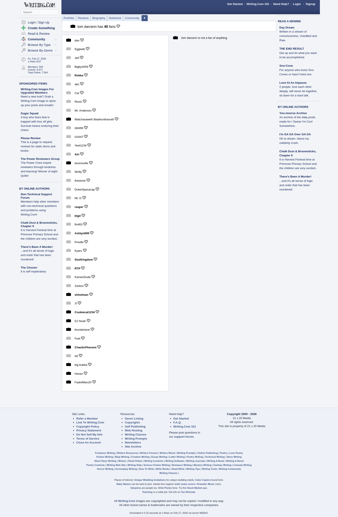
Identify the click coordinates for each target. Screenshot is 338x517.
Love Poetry (236, 453)
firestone (80, 180)
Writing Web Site (116, 465)
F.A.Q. (177, 422)
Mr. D (78, 198)
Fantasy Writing (222, 465)
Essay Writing (159, 457)
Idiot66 (79, 128)
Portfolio (69, 18)
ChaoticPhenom (85, 347)
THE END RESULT (291, 48)
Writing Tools (209, 469)
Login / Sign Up (38, 22)
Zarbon (79, 286)
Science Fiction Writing (157, 465)
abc (77, 84)
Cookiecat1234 (85, 312)
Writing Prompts (136, 438)
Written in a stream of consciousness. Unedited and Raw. (298, 36)
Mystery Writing (202, 465)
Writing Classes (135, 434)
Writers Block (167, 453)
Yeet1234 (81, 145)
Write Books (163, 469)
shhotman (81, 294)
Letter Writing (177, 457)
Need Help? (281, 4)
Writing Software (174, 461)
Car (77, 92)
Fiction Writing (104, 457)
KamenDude (83, 277)
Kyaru (78, 250)
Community (132, 18)
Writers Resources (127, 453)
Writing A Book (215, 461)
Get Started (235, 4)
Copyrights (132, 422)
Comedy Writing (242, 465)
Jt (76, 303)
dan (77, 40)
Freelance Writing (105, 453)
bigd (78, 215)
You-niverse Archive (293, 113)
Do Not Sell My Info (89, 434)
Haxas (79, 373)
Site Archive (133, 446)
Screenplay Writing (126, 469)
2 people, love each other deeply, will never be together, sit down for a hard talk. (298, 91)
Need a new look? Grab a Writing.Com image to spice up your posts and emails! (38, 101)
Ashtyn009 (82, 233)
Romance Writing (182, 465)
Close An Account (88, 442)
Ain (77, 154)
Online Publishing (208, 453)
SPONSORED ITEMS (33, 83)
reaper (79, 207)
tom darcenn (87, 26)
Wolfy (78, 171)
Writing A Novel (235, 461)
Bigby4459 (81, 66)
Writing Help (135, 465)
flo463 (78, 224)
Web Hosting (133, 430)
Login (297, 4)
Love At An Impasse (293, 82)
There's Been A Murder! (37, 246)
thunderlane (82, 329)
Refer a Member (87, 418)
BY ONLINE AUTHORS (34, 188)
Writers (122, 461)
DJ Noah (80, 320)
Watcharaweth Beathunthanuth (94, 119)
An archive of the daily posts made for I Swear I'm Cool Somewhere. (297, 121)
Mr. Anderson (83, 110)
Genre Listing (134, 418)
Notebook (115, 18)
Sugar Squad (29, 113)
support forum (184, 436)
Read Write (178, 469)
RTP (77, 268)
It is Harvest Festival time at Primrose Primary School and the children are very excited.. (39, 234)
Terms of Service (87, 438)
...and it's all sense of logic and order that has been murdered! (37, 255)
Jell (77, 58)
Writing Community (230, 469)
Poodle (79, 242)
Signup (310, 4)
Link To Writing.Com (90, 422)
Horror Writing (105, 469)
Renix (78, 101)
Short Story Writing (105, 461)
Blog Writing (122, 457)
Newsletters (133, 442)
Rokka (79, 75)
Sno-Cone (286, 65)
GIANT (79, 136)
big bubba (81, 364)
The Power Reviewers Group (40, 158)
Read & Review (39, 33)
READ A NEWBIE (289, 21)
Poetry (223, 453)
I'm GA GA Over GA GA (295, 134)
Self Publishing (135, 426)
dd (76, 356)
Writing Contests (153, 461)
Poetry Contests (95, 465)
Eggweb (80, 49)
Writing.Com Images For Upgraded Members (37, 91)
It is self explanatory (33, 271)
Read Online (135, 461)
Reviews (83, 18)
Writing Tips (193, 469)
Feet (77, 338)
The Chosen (29, 267)
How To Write (146, 469)
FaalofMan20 (83, 382)
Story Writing (234, 457)
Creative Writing (140, 457)
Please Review (31, 138)
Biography (98, 18)
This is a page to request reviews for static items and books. (38, 146)
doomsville (81, 163)
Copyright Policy (87, 426)
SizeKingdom (84, 259)
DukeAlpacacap (85, 189)
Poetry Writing (195, 457)
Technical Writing (215, 457)
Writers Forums (149, 453)
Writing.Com (126, 501)
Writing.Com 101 (258, 4)
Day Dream (286, 27)
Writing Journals (195, 461)
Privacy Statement (88, 430)
